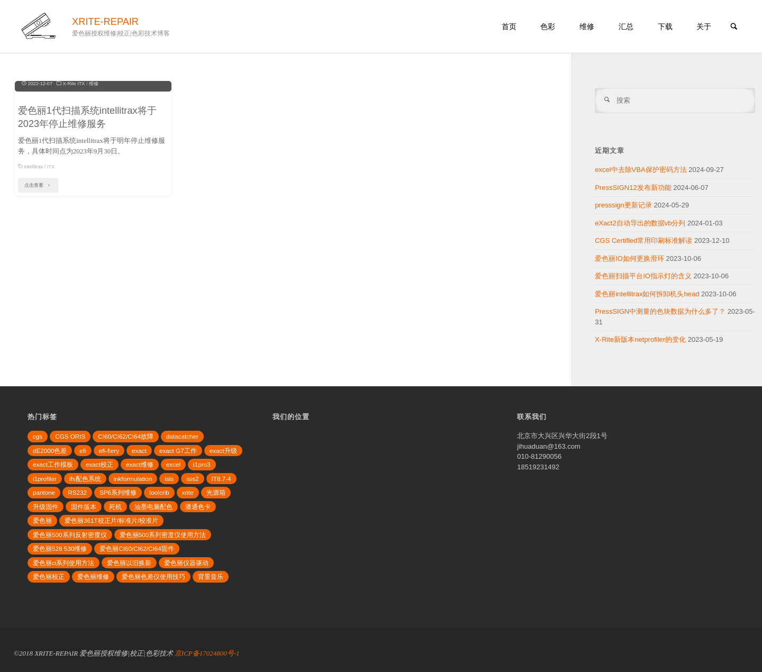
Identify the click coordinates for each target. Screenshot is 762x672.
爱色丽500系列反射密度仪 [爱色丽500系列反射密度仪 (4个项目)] (70, 534)
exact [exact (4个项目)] (139, 450)
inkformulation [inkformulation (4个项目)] (133, 478)
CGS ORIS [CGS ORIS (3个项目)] (70, 436)
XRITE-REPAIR (105, 21)
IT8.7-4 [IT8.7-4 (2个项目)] (221, 478)
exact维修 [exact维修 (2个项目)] (139, 464)
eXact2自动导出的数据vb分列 (640, 223)
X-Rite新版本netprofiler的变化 (640, 339)
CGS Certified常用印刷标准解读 (643, 240)
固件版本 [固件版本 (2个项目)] (83, 506)
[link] (734, 27)
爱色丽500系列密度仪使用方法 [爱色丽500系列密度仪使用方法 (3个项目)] (163, 534)
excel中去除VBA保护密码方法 (640, 170)
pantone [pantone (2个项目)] (44, 492)
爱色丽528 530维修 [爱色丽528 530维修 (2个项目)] (60, 548)
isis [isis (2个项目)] (169, 478)
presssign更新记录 (623, 205)
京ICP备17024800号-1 (207, 653)
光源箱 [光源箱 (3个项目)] (215, 492)
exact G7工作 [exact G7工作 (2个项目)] (178, 450)
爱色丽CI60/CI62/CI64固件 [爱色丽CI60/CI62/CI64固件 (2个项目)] (136, 548)
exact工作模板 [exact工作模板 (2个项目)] (53, 464)
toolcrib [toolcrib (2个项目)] (159, 492)
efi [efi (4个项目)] (82, 450)
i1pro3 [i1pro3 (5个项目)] (202, 464)
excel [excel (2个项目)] (173, 464)
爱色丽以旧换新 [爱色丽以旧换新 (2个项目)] (129, 562)
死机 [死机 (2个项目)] (115, 506)
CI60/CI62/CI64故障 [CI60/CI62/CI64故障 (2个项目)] (125, 436)
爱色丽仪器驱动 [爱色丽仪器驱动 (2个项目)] (186, 562)
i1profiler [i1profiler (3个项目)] (45, 478)
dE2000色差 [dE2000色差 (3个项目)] (50, 450)
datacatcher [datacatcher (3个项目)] (182, 436)
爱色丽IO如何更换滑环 (629, 258)
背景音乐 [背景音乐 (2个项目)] (210, 576)
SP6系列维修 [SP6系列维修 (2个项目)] (118, 492)
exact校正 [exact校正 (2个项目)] (99, 464)
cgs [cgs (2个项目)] (37, 436)
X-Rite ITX (73, 169)
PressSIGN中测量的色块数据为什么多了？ (660, 311)
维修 (93, 169)
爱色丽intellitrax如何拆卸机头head (647, 294)
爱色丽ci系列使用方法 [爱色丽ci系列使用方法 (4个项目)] (63, 562)
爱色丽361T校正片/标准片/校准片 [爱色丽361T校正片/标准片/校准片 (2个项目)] (111, 520)
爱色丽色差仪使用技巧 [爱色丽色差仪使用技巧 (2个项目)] (153, 576)
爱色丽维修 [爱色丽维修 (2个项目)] (93, 576)
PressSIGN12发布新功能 (633, 188)
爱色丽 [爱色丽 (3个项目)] (42, 520)
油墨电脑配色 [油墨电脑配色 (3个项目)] (153, 506)
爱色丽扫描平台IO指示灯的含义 (643, 276)
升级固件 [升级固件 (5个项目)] (45, 506)
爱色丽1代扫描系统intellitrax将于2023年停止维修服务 (87, 203)
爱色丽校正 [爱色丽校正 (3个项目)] (49, 576)
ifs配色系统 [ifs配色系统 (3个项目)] (85, 478)
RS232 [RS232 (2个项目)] (77, 492)
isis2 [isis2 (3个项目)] (192, 478)
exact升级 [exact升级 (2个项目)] (223, 450)
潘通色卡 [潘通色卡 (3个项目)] (198, 506)
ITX (51, 252)
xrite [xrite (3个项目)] (188, 492)
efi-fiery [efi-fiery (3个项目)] (109, 450)
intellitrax (33, 252)
